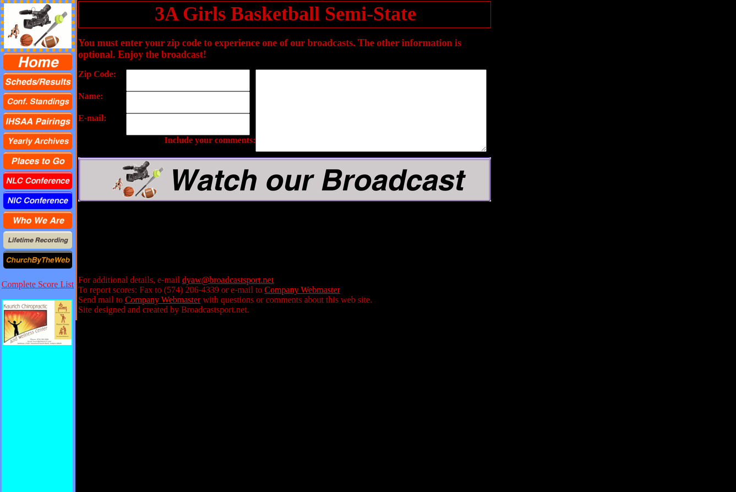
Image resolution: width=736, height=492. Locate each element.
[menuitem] (37, 62)
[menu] (37, 161)
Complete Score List (38, 284)
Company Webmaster (302, 289)
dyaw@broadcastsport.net (228, 280)
